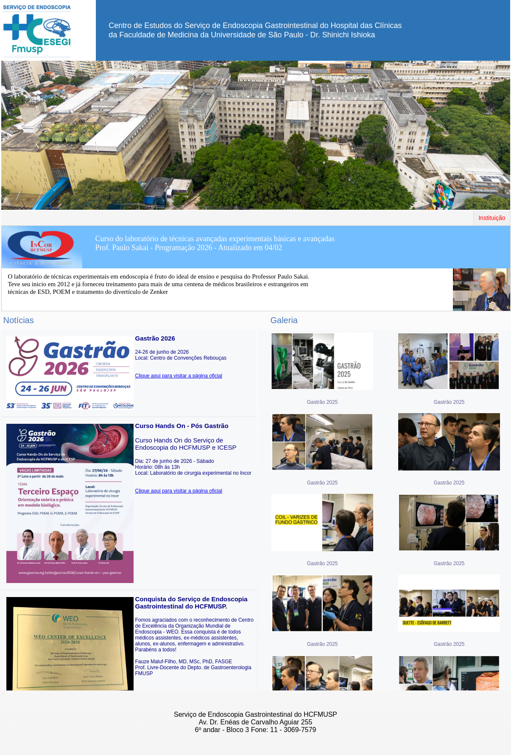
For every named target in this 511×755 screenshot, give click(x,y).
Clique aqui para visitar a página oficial (178, 376)
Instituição (491, 217)
